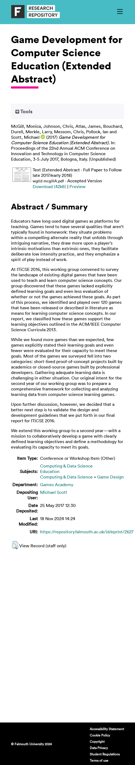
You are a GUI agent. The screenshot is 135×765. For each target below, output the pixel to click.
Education (50, 471)
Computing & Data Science (66, 466)
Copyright (97, 741)
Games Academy (56, 484)
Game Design (110, 477)
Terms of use (99, 760)
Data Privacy (99, 747)
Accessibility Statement (107, 728)
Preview (77, 186)
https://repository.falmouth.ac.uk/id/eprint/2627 (87, 531)
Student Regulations (105, 754)
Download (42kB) (49, 186)
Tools (23, 111)
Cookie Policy (100, 735)
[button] (15, 545)
